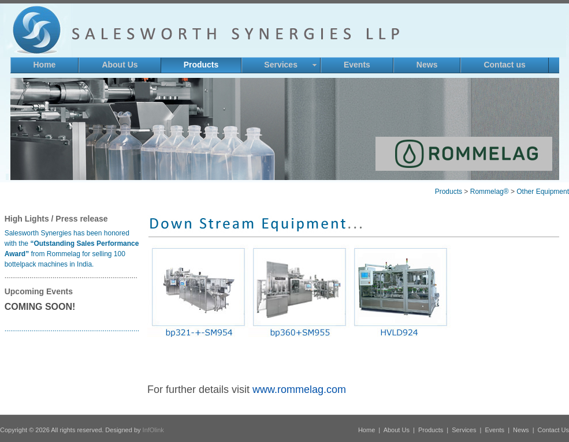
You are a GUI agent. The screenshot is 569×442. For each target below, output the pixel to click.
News (521, 429)
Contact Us (553, 429)
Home (366, 429)
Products (430, 429)
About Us (397, 429)
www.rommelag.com (299, 389)
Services (464, 429)
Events (494, 429)
